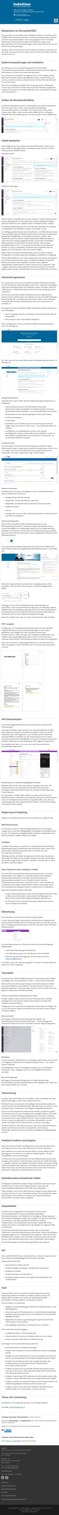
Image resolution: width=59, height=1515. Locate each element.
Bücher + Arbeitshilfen (13, 1441)
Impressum (5, 1482)
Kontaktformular (6, 1471)
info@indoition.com (12, 1468)
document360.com (16, 1407)
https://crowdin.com (12, 959)
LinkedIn (10, 1474)
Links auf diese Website (8, 1495)
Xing (19, 1474)
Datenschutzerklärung (8, 1486)
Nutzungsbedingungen (8, 1489)
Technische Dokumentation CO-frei (13, 1499)
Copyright (4, 1492)
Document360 (7, 35)
